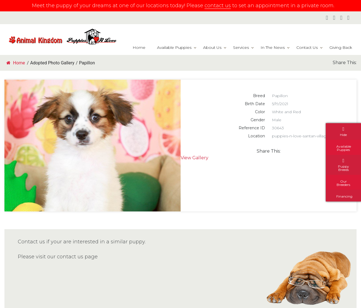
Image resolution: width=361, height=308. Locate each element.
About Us (212, 47)
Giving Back (340, 47)
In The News (273, 47)
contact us (218, 5)
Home (139, 47)
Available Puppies (174, 47)
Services (241, 47)
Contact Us (307, 47)
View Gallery (194, 157)
